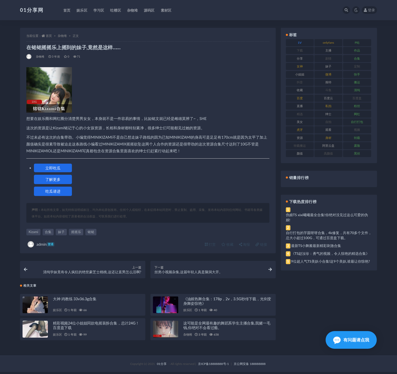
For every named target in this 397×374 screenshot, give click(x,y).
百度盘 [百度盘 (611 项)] (357, 98)
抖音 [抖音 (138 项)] (300, 82)
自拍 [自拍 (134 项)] (328, 122)
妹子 (61, 232)
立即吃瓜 (53, 168)
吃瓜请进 (53, 191)
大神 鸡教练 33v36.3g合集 (74, 300)
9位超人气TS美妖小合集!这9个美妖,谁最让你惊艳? (330, 261)
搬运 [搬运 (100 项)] (357, 82)
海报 (244, 244)
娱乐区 (57, 312)
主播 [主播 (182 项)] (328, 50)
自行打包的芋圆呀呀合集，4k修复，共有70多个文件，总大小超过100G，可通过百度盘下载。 (329, 235)
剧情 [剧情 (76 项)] (328, 58)
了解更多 (53, 179)
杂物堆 (62, 36)
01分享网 (32, 10)
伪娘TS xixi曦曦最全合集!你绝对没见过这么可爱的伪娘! (327, 217)
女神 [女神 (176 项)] (300, 66)
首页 (49, 36)
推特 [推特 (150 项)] (328, 82)
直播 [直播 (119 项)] (300, 106)
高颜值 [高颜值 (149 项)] (328, 153)
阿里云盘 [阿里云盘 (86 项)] (328, 145)
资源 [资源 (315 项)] (300, 138)
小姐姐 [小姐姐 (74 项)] (299, 74)
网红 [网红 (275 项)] (357, 114)
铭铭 (91, 232)
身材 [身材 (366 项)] (328, 138)
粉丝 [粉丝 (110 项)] (357, 106)
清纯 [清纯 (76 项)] (357, 90)
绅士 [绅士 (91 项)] (328, 114)
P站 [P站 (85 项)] (357, 42)
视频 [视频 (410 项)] (357, 130)
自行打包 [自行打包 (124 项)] (357, 122)
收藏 (227, 244)
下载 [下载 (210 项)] (300, 50)
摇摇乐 (76, 232)
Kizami (33, 232)
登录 (369, 10)
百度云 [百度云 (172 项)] (328, 98)
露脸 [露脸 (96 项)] (357, 145)
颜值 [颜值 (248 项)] (300, 153)
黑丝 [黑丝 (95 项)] (357, 153)
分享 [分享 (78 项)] (300, 58)
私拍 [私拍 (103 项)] (328, 106)
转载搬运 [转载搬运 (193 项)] (300, 145)
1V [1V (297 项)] (300, 42)
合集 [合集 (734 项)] (357, 58)
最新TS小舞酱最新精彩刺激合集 (316, 245)
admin (41, 244)
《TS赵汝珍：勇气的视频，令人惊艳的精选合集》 (330, 253)
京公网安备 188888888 (250, 366)
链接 (261, 244)
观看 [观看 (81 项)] (328, 130)
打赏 (210, 244)
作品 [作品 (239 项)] (357, 50)
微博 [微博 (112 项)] (328, 74)
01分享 (162, 366)
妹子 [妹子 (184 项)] (328, 66)
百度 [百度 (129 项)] (300, 98)
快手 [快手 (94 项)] (357, 74)
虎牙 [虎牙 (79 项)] (300, 130)
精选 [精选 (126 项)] (300, 114)
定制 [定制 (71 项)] (357, 66)
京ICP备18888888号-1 (213, 366)
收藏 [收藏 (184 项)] (300, 90)
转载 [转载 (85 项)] (357, 138)
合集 (48, 232)
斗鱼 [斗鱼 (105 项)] (328, 90)
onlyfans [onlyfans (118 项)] (328, 42)
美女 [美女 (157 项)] (300, 122)
